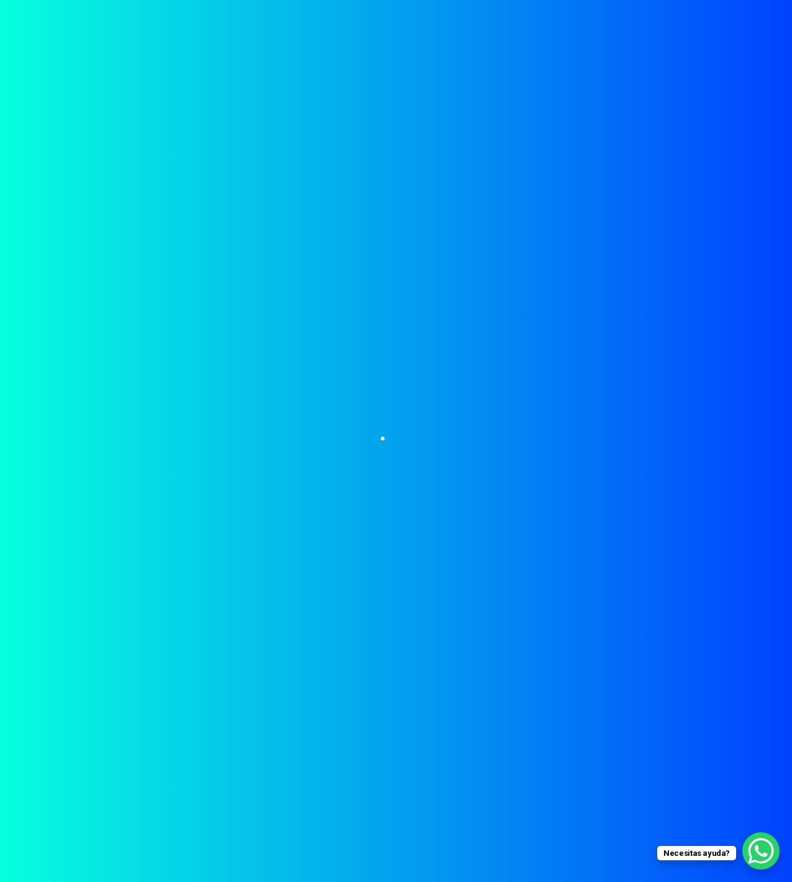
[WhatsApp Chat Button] (761, 851)
